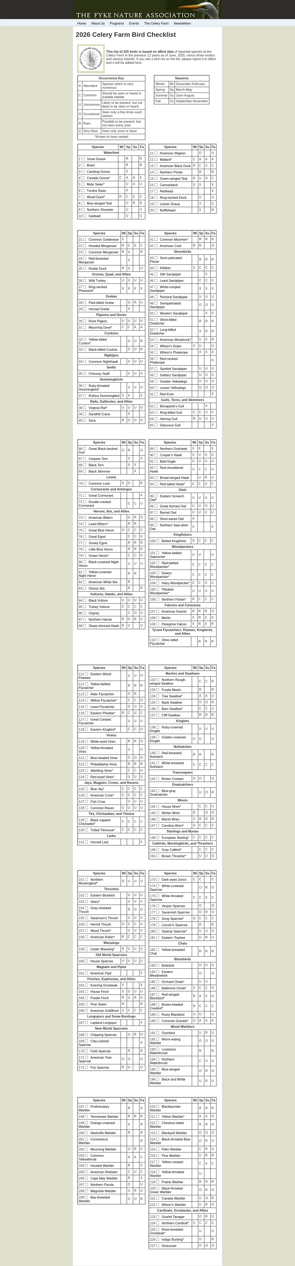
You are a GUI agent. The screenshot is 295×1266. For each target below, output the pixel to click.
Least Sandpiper (172, 280)
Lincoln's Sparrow (174, 925)
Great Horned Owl (173, 506)
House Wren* (171, 806)
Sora (92, 420)
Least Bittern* (98, 524)
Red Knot (166, 394)
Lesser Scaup (170, 204)
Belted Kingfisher (174, 541)
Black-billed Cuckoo (103, 349)
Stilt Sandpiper (170, 274)
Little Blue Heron (101, 549)
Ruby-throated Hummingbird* (94, 387)
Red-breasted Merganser (94, 260)
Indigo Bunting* (173, 1239)
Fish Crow (97, 801)
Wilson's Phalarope (174, 352)
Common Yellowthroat (91, 1157)
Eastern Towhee (173, 937)
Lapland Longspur (103, 1022)
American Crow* (102, 795)
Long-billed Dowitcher (163, 331)
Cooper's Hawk (171, 455)
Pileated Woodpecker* (161, 591)
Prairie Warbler (172, 1182)
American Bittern (100, 517)
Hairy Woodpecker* (176, 583)
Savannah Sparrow (175, 912)
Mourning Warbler (103, 1149)
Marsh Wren (170, 819)
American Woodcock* (175, 339)
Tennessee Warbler (104, 1116)
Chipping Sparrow (103, 1035)
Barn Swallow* (172, 709)
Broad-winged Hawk (174, 478)
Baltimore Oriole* (174, 988)
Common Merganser (103, 252)
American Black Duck (175, 166)
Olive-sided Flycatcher (164, 641)
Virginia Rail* (98, 408)
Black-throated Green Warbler (166, 1190)
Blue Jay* (97, 789)
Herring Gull (168, 419)
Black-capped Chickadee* (94, 822)
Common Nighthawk (103, 361)
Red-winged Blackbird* (164, 996)
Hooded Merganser (103, 246)
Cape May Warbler (104, 1178)
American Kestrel (173, 611)
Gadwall (94, 216)
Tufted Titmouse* (102, 830)
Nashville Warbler (103, 1133)
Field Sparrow (100, 1051)
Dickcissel (169, 1246)
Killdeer (165, 268)
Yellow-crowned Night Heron (95, 573)
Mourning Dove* (100, 327)
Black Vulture (98, 600)
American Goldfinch (104, 1010)
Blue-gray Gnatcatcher (163, 792)
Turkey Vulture (99, 607)
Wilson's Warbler (174, 1204)
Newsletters (182, 23)
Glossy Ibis (97, 588)
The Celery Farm (156, 23)
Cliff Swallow (171, 715)
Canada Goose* (98, 178)
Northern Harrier (100, 619)
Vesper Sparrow (173, 906)
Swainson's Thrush (104, 918)
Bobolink (168, 965)
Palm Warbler (171, 1149)
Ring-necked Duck (173, 197)
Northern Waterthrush (162, 1061)
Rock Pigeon (98, 321)
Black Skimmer (99, 471)
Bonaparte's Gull (172, 406)
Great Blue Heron (101, 530)
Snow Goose (96, 159)
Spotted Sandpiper (173, 369)
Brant (91, 165)
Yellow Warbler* (173, 1116)
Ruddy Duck (97, 268)
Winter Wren (171, 813)
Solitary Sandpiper (173, 375)
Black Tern (96, 465)
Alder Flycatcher (102, 694)
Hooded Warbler (102, 1165)
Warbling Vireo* (101, 770)
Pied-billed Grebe (101, 302)
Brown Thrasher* (174, 856)
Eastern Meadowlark (161, 973)
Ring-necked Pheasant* (93, 288)
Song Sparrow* (173, 918)
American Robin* (102, 937)
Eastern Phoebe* (102, 713)
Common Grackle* (175, 1021)
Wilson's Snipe (170, 346)
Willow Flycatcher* (103, 700)
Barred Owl (168, 512)
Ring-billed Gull (171, 412)
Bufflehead (167, 210)
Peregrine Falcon (174, 624)
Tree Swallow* (172, 696)
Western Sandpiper (174, 313)
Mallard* (166, 159)
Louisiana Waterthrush (163, 1051)
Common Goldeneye (104, 239)
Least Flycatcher (102, 707)
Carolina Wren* (173, 825)
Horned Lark (99, 842)
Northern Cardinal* (175, 1223)
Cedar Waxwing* (102, 949)
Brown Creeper (173, 779)
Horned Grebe (99, 309)
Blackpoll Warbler (174, 1133)
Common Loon (99, 483)
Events (134, 23)
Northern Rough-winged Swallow (168, 681)
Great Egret (97, 536)
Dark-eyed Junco (174, 879)
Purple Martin (171, 690)
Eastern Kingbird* (103, 729)
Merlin (166, 618)
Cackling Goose (98, 171)
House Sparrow (101, 961)
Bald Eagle (168, 461)
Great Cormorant (101, 495)
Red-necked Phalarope (164, 360)
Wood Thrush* (100, 930)
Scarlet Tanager (173, 1217)
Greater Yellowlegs (173, 381)
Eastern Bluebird (102, 895)
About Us (98, 23)
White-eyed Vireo (102, 741)
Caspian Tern (98, 459)
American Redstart (103, 1172)
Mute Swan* (95, 184)
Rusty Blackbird (173, 1014)
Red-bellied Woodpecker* (164, 564)
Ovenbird (168, 1033)
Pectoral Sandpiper (174, 297)
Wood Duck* (96, 197)
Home (81, 23)
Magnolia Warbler (103, 1191)
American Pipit (100, 973)
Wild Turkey (97, 280)
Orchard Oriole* (173, 982)
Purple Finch (99, 998)
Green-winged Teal (173, 178)
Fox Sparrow (99, 1067)
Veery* (95, 901)
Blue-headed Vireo (103, 758)
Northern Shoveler (100, 209)
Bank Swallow (172, 702)
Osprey (94, 613)
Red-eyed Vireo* (102, 777)
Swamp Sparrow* (174, 931)
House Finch (99, 991)
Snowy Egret (98, 543)
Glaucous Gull (170, 425)
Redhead (166, 191)
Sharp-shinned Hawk (104, 626)
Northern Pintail (171, 172)
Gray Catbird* (171, 849)
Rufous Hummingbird (104, 396)
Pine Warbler (171, 1155)
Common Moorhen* (174, 239)
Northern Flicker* (174, 599)
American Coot (170, 246)
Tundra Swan (96, 190)
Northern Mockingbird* (91, 881)
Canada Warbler (173, 1198)
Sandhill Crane (99, 414)
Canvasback (169, 185)
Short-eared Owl (172, 519)
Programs (117, 23)
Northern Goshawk (173, 448)
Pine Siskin (98, 1004)
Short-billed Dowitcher (163, 321)
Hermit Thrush (100, 924)
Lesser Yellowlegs (173, 388)
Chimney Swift (99, 373)
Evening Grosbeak (103, 985)
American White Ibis (102, 582)
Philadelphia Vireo (103, 764)
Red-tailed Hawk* (172, 484)
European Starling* (175, 837)
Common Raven (102, 808)
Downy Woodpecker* (161, 575)
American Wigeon (173, 153)
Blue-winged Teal (99, 203)
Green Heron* (99, 555)
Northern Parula (102, 1184)
